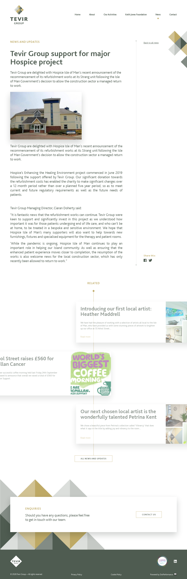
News (158, 14)
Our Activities (110, 14)
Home (77, 14)
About (92, 14)
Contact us (149, 514)
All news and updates (93, 458)
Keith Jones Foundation (136, 14)
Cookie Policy (116, 574)
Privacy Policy (76, 574)
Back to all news (151, 42)
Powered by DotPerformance (163, 574)
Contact (173, 14)
